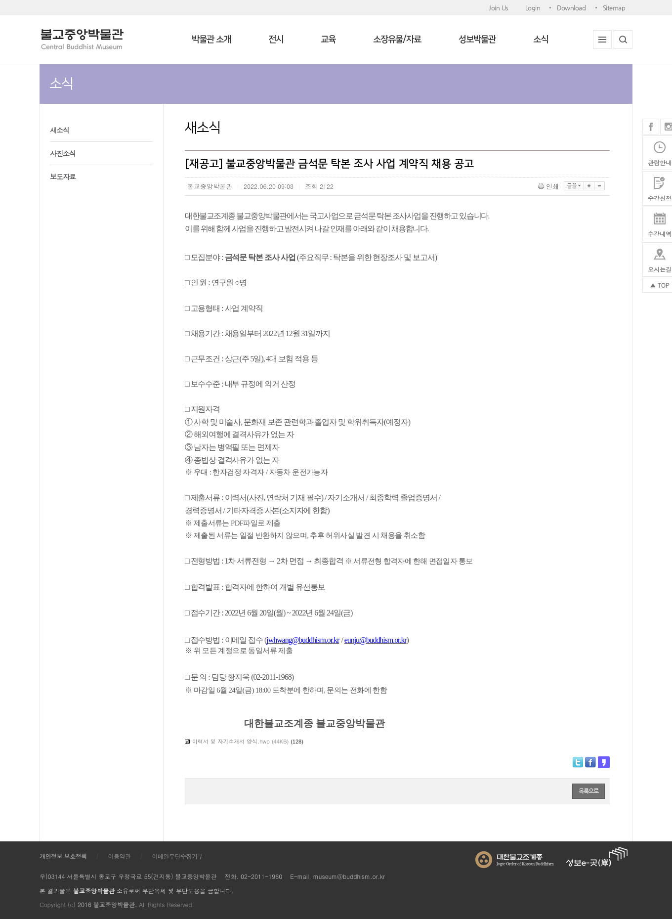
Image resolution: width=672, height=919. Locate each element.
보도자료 (63, 176)
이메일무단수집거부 (178, 856)
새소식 (59, 130)
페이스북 (650, 126)
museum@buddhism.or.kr (349, 876)
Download (571, 7)
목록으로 (588, 791)
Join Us (498, 7)
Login (533, 7)
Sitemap (614, 7)
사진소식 (63, 153)
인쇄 (549, 186)
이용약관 (119, 856)
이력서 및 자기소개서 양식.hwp (231, 741)
